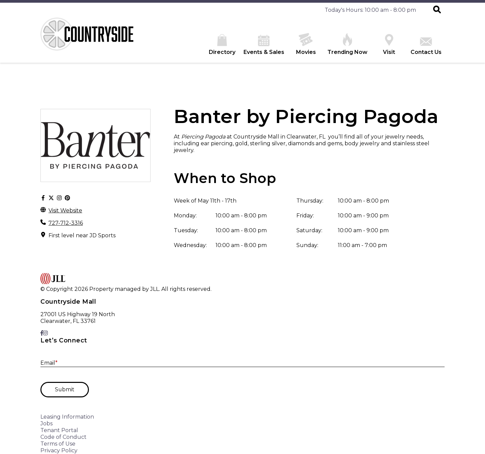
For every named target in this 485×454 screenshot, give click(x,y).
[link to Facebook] (41, 333)
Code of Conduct (63, 437)
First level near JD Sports (82, 235)
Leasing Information (67, 417)
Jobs (46, 423)
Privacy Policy (58, 450)
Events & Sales (264, 45)
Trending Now (347, 44)
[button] (437, 10)
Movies (306, 44)
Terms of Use (57, 444)
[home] (90, 40)
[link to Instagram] (45, 333)
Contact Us (426, 46)
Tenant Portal (59, 430)
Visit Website (65, 210)
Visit (389, 44)
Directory (222, 44)
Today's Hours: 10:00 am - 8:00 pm (370, 10)
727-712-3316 (65, 223)
